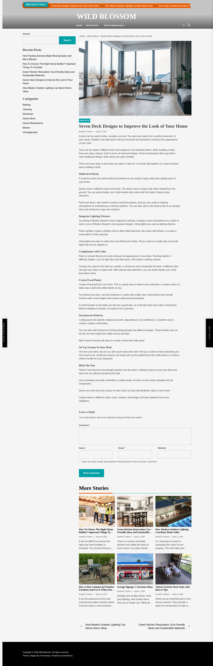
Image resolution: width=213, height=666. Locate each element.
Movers (26, 127)
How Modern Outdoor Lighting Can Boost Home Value (126, 6)
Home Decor (93, 25)
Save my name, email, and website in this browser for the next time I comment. (119, 461)
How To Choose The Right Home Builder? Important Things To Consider (96, 532)
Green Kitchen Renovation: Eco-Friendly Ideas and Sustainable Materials (134, 532)
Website (162, 448)
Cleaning (27, 109)
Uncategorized (30, 132)
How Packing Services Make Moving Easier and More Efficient (47, 58)
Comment (84, 425)
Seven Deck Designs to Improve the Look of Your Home (72, 6)
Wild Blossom (106, 16)
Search (26, 34)
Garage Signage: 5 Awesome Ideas (135, 587)
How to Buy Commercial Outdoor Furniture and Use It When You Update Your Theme (96, 590)
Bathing (26, 105)
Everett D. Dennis (85, 132)
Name (82, 448)
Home (79, 25)
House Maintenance (115, 25)
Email (121, 448)
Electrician (28, 114)
